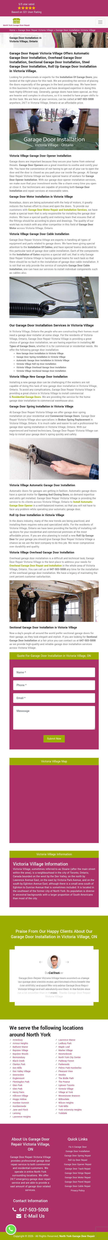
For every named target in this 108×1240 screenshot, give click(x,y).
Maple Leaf (64, 1046)
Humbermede (19, 1106)
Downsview (18, 1074)
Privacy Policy (78, 1190)
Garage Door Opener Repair (77, 1164)
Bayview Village (20, 1050)
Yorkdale (62, 1113)
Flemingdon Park (21, 1081)
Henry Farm (18, 1092)
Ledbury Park (64, 1043)
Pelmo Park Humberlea (69, 1067)
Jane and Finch (20, 1109)
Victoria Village (65, 1088)
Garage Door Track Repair (77, 1168)
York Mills (63, 1106)
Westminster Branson (69, 1095)
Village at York (65, 1092)
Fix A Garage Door (78, 1147)
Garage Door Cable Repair (77, 1186)
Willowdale (63, 1099)
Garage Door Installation (78, 1151)
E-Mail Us (34, 1216)
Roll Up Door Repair (77, 1160)
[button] (43, 962)
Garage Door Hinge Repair (78, 1173)
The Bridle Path (66, 1078)
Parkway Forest (66, 1060)
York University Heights (70, 1109)
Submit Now (54, 739)
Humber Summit (21, 1102)
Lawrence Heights (22, 1116)
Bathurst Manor (20, 1046)
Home (12, 30)
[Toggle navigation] (100, 22)
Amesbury (18, 1040)
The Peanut (64, 1081)
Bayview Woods (20, 1053)
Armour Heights (20, 1043)
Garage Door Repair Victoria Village (35, 30)
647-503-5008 (33, 1209)
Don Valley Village (21, 1071)
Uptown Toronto (66, 1085)
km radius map (54, 803)
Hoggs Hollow (20, 1099)
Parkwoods (63, 1064)
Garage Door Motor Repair (78, 1177)
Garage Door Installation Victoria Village (75, 30)
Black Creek (18, 1060)
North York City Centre (69, 1057)
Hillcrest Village (20, 1095)
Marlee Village (65, 1050)
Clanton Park (19, 1064)
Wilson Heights (66, 1102)
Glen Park (17, 1085)
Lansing (16, 1113)
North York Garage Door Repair (77, 1236)
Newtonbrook (65, 1053)
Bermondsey (19, 1057)
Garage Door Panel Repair (77, 1181)
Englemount (18, 1078)
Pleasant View (65, 1071)
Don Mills (17, 1067)
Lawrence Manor (66, 1040)
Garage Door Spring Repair (77, 1155)
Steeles (62, 1074)
